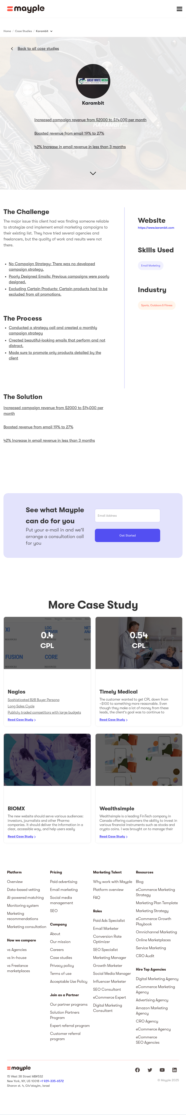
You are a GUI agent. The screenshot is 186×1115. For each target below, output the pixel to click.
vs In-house (16, 957)
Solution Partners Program (64, 1015)
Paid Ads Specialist (109, 920)
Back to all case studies (38, 48)
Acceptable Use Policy (68, 981)
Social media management (61, 900)
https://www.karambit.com (156, 227)
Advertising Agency (152, 1000)
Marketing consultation (26, 926)
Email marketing (64, 889)
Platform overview (108, 889)
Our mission (60, 941)
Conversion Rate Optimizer (107, 939)
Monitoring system (23, 905)
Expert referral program (70, 1025)
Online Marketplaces (153, 940)
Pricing (56, 872)
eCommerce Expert (109, 997)
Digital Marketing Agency (157, 979)
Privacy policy (62, 965)
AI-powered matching (25, 897)
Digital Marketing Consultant (107, 1008)
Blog (139, 881)
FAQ (96, 897)
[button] (179, 8)
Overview (15, 881)
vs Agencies (17, 949)
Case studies (61, 957)
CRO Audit (145, 956)
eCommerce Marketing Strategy (155, 892)
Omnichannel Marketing (156, 932)
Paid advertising (63, 881)
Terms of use (60, 973)
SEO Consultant (107, 989)
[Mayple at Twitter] (149, 1070)
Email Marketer (105, 928)
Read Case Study (20, 719)
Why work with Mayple (112, 881)
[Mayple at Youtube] (162, 1070)
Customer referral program (65, 1036)
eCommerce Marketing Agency (155, 989)
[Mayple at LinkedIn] (174, 1070)
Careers (57, 949)
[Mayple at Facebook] (137, 1070)
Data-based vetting (23, 889)
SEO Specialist (105, 949)
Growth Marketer (107, 965)
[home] (26, 9)
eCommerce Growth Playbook (153, 921)
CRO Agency (147, 1021)
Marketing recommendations (22, 916)
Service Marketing (151, 948)
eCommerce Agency (153, 1029)
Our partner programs (69, 1004)
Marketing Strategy (152, 911)
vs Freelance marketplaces (18, 968)
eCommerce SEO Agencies (148, 1040)
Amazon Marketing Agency (152, 1010)
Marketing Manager (109, 957)
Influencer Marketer (109, 981)
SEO (54, 911)
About (55, 934)
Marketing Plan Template (157, 903)
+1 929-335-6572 (52, 1081)
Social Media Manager (112, 973)
